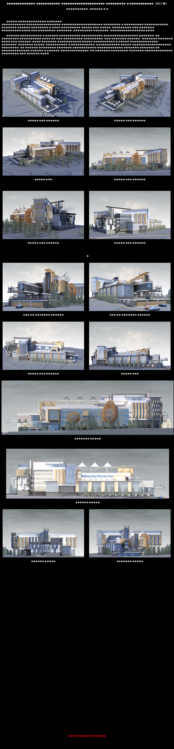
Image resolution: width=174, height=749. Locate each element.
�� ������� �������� (87, 736)
